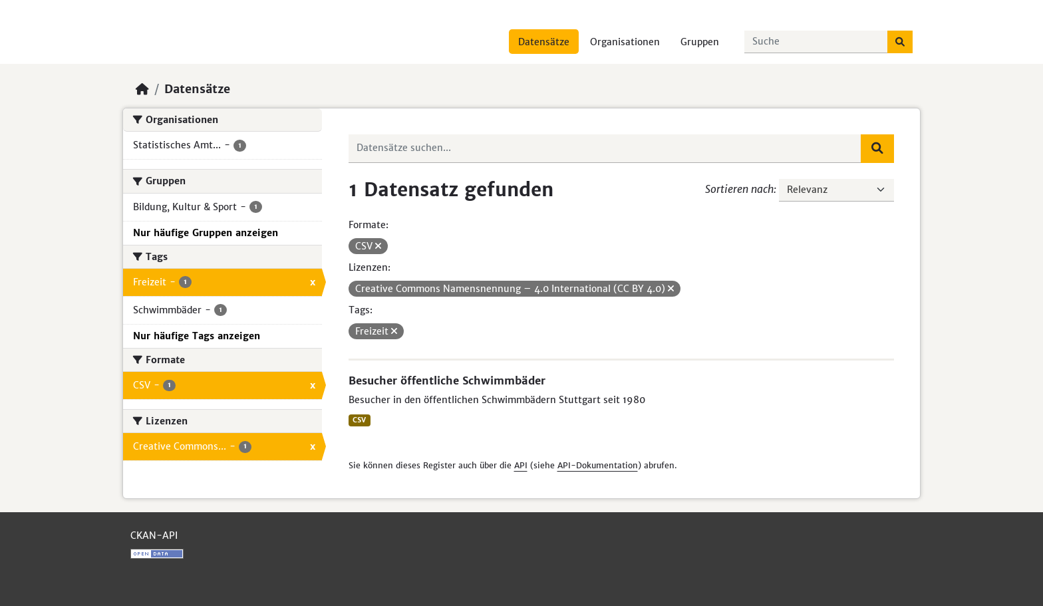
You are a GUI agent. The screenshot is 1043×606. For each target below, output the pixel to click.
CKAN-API (154, 535)
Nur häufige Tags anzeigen (196, 336)
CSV (359, 420)
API (520, 465)
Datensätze (543, 42)
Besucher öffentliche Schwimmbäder (447, 380)
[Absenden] (900, 42)
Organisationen (625, 42)
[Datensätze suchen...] (816, 42)
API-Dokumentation (597, 465)
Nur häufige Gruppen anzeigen (205, 233)
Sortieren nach (739, 189)
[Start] (142, 89)
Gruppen (699, 42)
